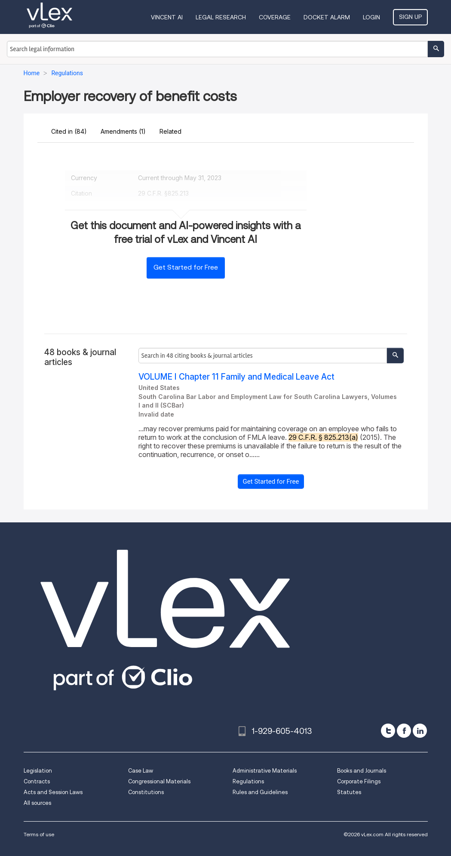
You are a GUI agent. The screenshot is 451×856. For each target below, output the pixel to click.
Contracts (37, 781)
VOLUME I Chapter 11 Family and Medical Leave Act (236, 377)
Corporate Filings (358, 781)
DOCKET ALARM (327, 17)
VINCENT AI (167, 17)
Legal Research (221, 17)
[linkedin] (420, 731)
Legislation (38, 770)
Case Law (140, 770)
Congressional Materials (159, 781)
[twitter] (388, 731)
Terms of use (39, 834)
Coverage (275, 17)
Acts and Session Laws (53, 792)
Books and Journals (361, 770)
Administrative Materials (265, 770)
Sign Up (410, 16)
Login (371, 17)
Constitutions (146, 792)
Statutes (349, 792)
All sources (37, 803)
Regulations (248, 781)
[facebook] (404, 731)
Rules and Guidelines (260, 792)
